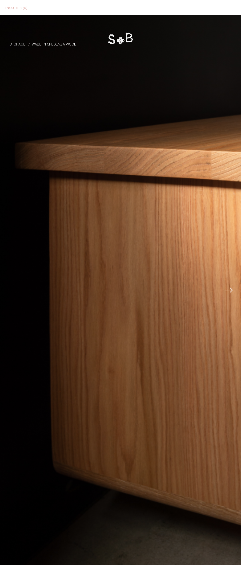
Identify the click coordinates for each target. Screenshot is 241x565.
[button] (234, 261)
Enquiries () (16, 7)
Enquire (218, 540)
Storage (17, 44)
